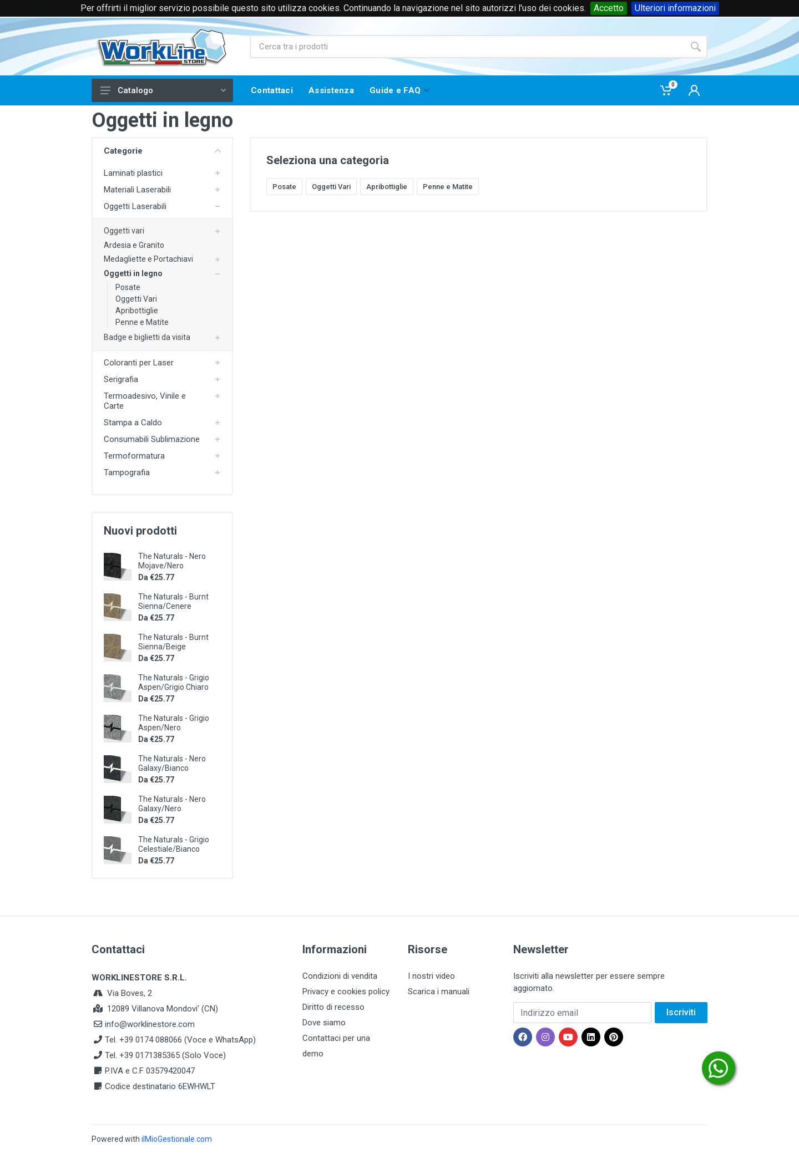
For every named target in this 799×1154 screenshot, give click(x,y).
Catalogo (163, 90)
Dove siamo (324, 1023)
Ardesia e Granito (134, 245)
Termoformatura (134, 456)
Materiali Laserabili (137, 190)
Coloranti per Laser (139, 363)
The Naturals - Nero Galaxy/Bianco (172, 763)
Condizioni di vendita (339, 976)
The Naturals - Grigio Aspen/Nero (173, 723)
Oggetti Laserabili (135, 206)
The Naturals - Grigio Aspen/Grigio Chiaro (173, 682)
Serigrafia (121, 379)
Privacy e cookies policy (346, 992)
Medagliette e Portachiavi (148, 259)
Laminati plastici (133, 173)
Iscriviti (681, 1012)
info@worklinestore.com (150, 1024)
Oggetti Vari (136, 298)
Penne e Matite (142, 322)
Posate (127, 287)
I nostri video (431, 976)
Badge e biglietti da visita (147, 337)
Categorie (162, 151)
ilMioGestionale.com (176, 1139)
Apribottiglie (136, 310)
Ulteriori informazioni (675, 8)
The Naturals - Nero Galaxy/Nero (172, 804)
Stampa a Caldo (133, 423)
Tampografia (127, 472)
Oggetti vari (124, 230)
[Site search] (467, 46)
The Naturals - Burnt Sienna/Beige (173, 642)
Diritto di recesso (333, 1007)
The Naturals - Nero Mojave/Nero (172, 561)
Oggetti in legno (133, 273)
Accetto (609, 8)
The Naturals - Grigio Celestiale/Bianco (173, 844)
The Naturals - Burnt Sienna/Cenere (173, 601)
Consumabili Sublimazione (152, 439)
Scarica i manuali (438, 992)
